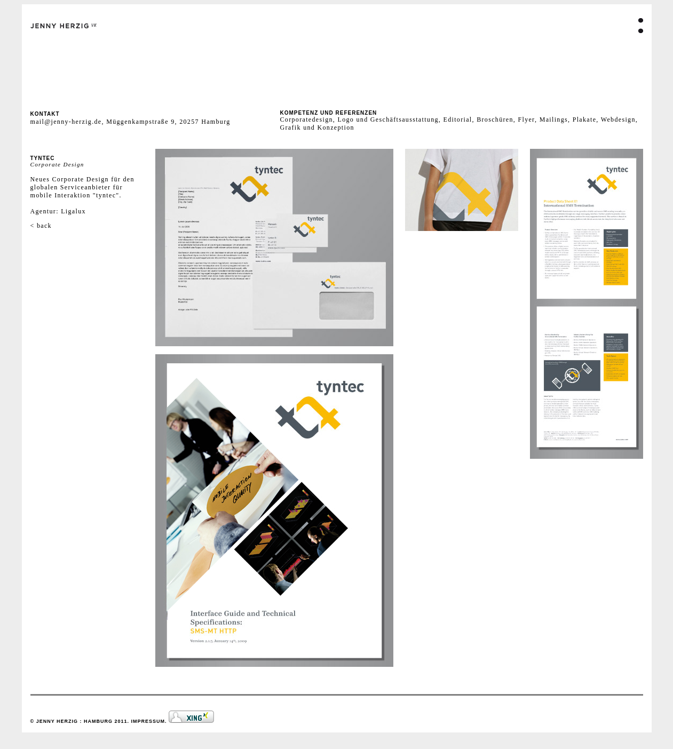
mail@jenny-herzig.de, (68, 121)
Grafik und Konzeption (317, 127)
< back (41, 225)
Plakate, (587, 119)
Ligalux (73, 211)
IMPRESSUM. (150, 721)
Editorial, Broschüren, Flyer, (491, 119)
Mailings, (556, 119)
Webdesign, (619, 119)
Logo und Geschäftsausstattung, (388, 119)
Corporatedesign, (308, 119)
